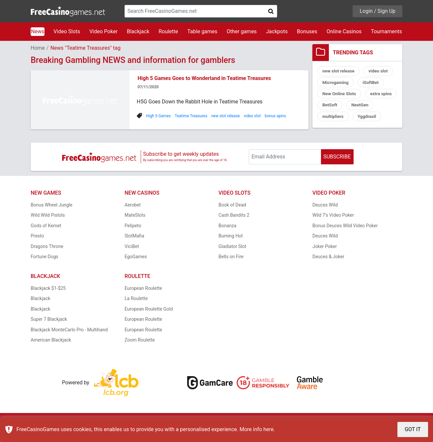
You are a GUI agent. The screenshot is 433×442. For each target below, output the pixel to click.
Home (38, 48)
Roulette (168, 31)
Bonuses (307, 31)
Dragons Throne (47, 260)
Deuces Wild (325, 219)
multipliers (366, 119)
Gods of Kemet (46, 240)
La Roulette (136, 313)
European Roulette (143, 302)
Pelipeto (133, 240)
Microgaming (336, 83)
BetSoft (368, 107)
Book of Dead (232, 219)
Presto (37, 250)
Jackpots (277, 31)
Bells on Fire (231, 271)
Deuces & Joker (328, 271)
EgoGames (136, 271)
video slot (252, 116)
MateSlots (135, 229)
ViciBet (132, 260)
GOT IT (413, 429)
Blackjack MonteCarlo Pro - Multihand (69, 344)
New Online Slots (340, 95)
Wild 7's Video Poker (333, 229)
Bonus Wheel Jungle (51, 219)
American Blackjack (51, 354)
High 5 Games (158, 116)
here (268, 429)
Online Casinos (344, 31)
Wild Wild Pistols (48, 229)
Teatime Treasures (191, 116)
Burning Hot (230, 250)
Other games (242, 31)
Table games (202, 31)
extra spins (334, 107)
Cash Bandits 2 (233, 229)
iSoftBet (372, 83)
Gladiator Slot (232, 260)
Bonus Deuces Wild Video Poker (345, 240)
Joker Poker (324, 260)
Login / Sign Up (377, 11)
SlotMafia (134, 250)
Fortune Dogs (44, 271)
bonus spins (275, 116)
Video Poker (103, 31)
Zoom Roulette (140, 354)
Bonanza (227, 240)
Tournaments (386, 31)
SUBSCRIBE (337, 171)
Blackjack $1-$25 (48, 302)
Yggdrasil (332, 130)
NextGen (331, 119)
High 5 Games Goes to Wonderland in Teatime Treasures (204, 78)
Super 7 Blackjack (49, 333)
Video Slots (66, 31)
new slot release (225, 116)
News (37, 31)
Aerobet (133, 219)
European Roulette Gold (149, 323)
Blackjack (138, 31)
